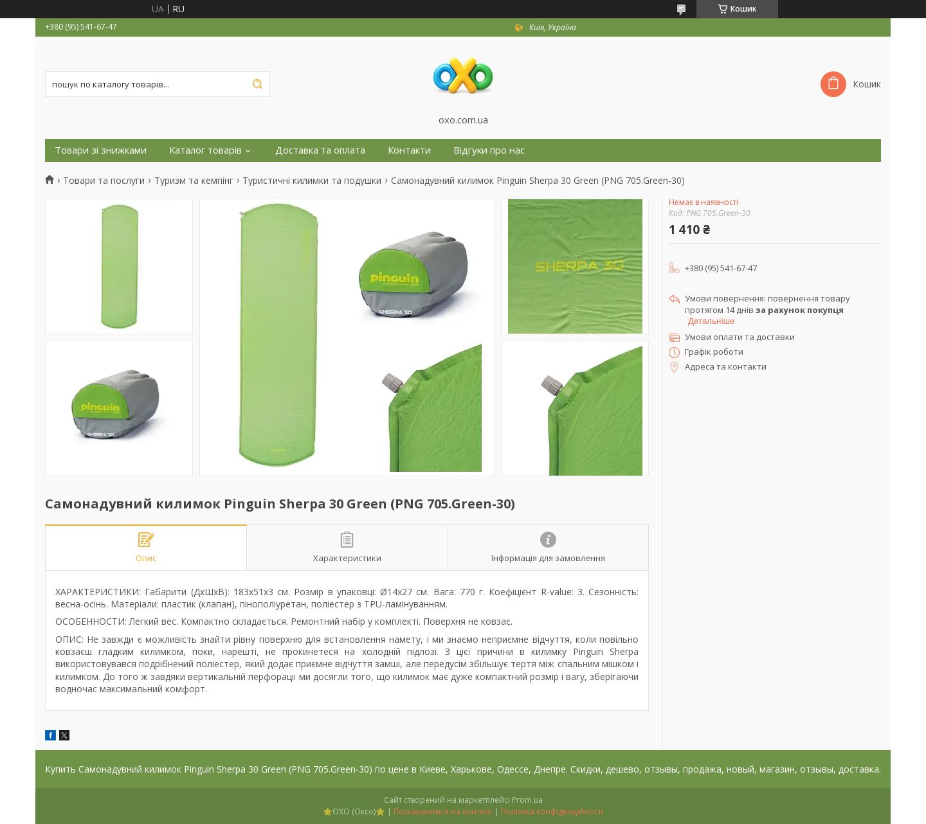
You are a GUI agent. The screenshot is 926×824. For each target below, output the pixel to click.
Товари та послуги (104, 180)
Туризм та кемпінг (193, 180)
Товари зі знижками (101, 150)
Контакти (409, 150)
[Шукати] (257, 84)
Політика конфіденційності (552, 811)
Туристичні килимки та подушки (311, 180)
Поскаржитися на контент (443, 811)
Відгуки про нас (489, 150)
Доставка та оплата (320, 150)
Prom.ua (527, 799)
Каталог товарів (205, 150)
